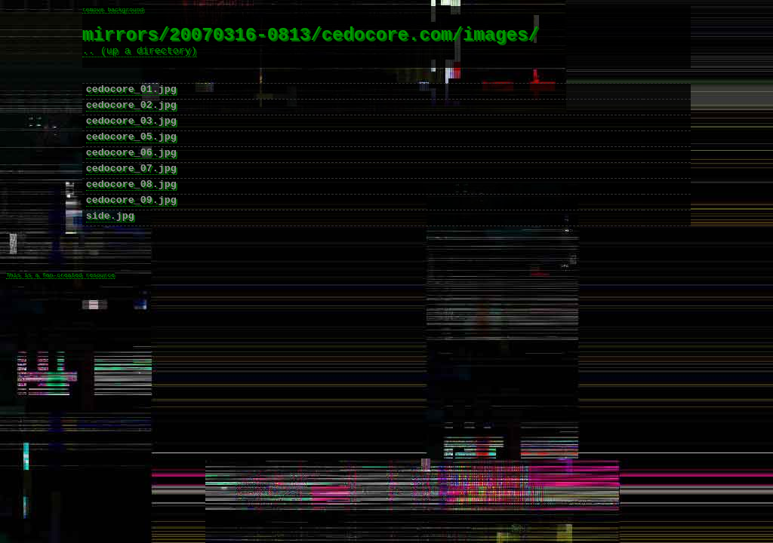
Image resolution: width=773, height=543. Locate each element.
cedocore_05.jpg (131, 157)
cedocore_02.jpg (131, 121)
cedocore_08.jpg (131, 212)
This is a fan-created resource (60, 318)
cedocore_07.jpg (131, 194)
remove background (113, 10)
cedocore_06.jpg (131, 176)
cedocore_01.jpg (131, 103)
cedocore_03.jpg (131, 139)
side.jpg (110, 248)
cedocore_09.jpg (131, 230)
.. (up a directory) (139, 58)
